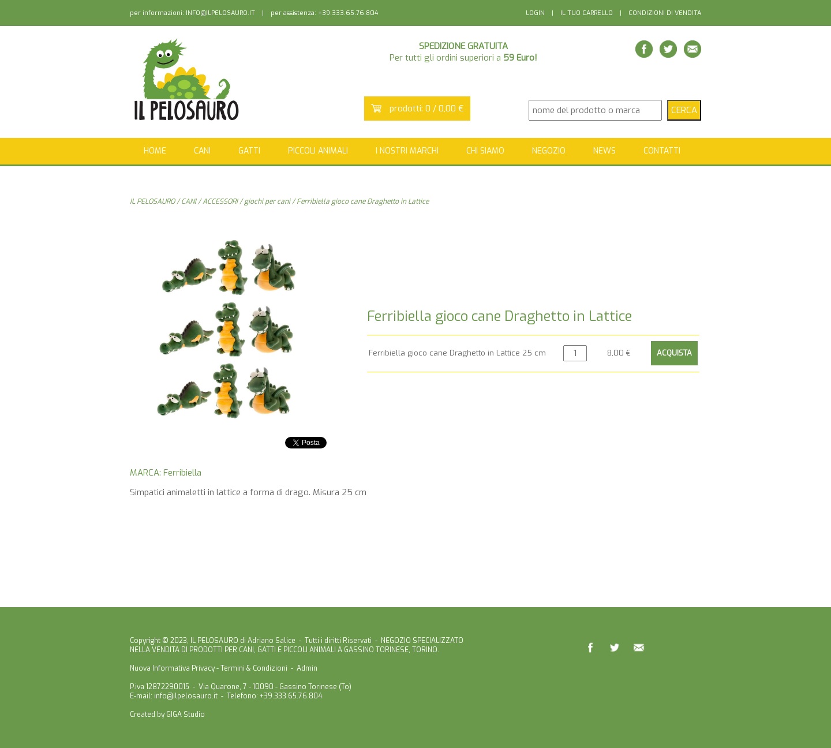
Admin (307, 668)
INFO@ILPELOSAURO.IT (220, 13)
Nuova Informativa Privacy (172, 668)
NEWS (604, 150)
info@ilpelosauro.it (186, 696)
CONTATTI (661, 150)
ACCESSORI (220, 201)
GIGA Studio (185, 714)
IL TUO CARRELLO (586, 13)
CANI (188, 201)
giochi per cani (267, 201)
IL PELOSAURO (152, 201)
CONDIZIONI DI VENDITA (664, 13)
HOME (155, 150)
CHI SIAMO (485, 150)
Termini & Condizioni (253, 668)
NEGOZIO (549, 150)
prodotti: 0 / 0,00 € (427, 108)
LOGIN (535, 13)
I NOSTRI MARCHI (407, 150)
